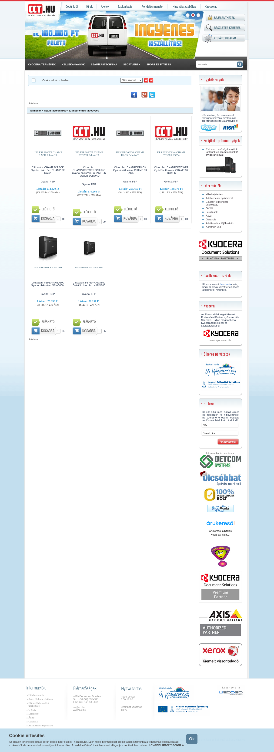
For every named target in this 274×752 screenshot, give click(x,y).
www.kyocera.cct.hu (221, 340)
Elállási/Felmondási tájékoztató (217, 203)
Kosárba (47, 219)
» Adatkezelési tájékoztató (40, 725)
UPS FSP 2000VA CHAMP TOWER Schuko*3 (89, 153)
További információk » (166, 745)
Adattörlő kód (213, 227)
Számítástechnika (55, 110)
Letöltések (211, 212)
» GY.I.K (31, 709)
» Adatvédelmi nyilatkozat (40, 699)
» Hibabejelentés (35, 695)
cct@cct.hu (79, 707)
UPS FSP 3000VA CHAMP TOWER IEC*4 (171, 153)
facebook (225, 284)
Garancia (211, 219)
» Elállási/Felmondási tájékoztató (38, 704)
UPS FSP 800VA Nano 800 (89, 267)
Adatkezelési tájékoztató (220, 223)
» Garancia (32, 721)
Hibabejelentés (214, 194)
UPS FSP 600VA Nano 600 (48, 267)
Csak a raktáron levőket (55, 80)
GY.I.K (209, 208)
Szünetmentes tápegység (83, 110)
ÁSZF (209, 215)
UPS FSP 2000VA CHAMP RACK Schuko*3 (48, 153)
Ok (191, 739)
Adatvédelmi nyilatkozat (219, 198)
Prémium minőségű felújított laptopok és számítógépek (222, 160)
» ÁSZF (31, 717)
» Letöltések (33, 713)
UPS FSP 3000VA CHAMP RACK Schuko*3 (130, 153)
